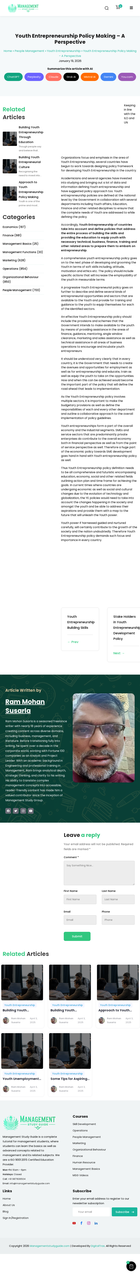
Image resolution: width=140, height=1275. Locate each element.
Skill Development (84, 1124)
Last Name (109, 891)
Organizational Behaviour (89, 1149)
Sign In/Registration (16, 1218)
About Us (9, 1205)
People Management (29, 51)
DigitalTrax (98, 1246)
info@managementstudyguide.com (30, 1183)
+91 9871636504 (17, 1178)
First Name (71, 891)
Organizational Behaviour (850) (21, 279)
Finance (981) (12, 235)
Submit (77, 936)
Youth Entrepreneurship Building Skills (81, 629)
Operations (80, 1130)
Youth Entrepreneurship (64, 51)
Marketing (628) (14, 260)
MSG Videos (80, 1175)
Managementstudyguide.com (50, 1246)
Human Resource (84, 1162)
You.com (127, 77)
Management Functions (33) (23, 252)
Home (8, 51)
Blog (5, 1211)
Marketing (79, 1143)
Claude (53, 77)
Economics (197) (14, 227)
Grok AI (71, 77)
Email (67, 911)
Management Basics (86, 1169)
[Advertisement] (91, 128)
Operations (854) (15, 269)
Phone (106, 911)
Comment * (71, 857)
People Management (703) (21, 290)
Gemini (108, 77)
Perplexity (34, 77)
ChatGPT (13, 77)
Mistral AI (90, 77)
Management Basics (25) (21, 244)
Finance (78, 1156)
